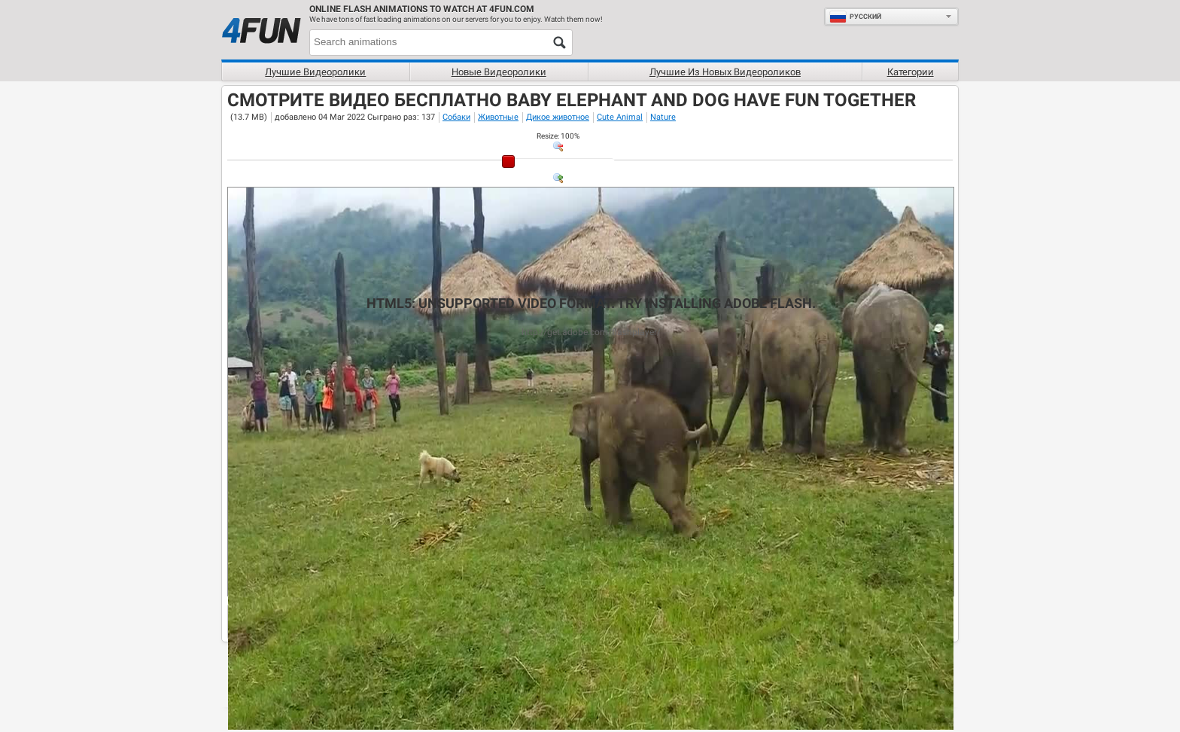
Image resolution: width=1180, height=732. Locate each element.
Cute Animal (620, 117)
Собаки (456, 117)
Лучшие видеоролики (315, 72)
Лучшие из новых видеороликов (725, 72)
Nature (663, 117)
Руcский (855, 17)
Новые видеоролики (499, 72)
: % (558, 136)
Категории (910, 72)
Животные (498, 117)
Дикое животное (557, 117)
